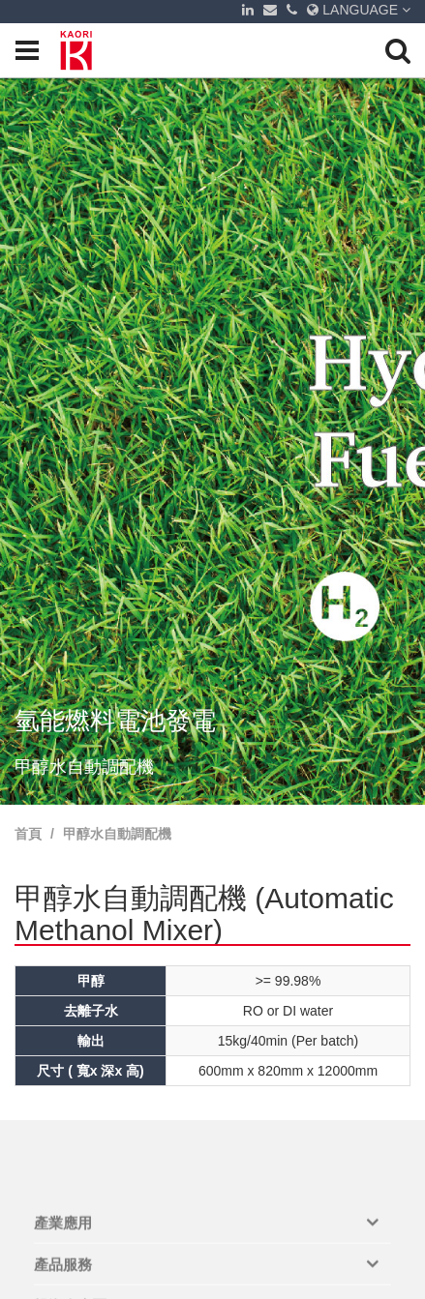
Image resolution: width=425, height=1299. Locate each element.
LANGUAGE (358, 9)
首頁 (28, 833)
